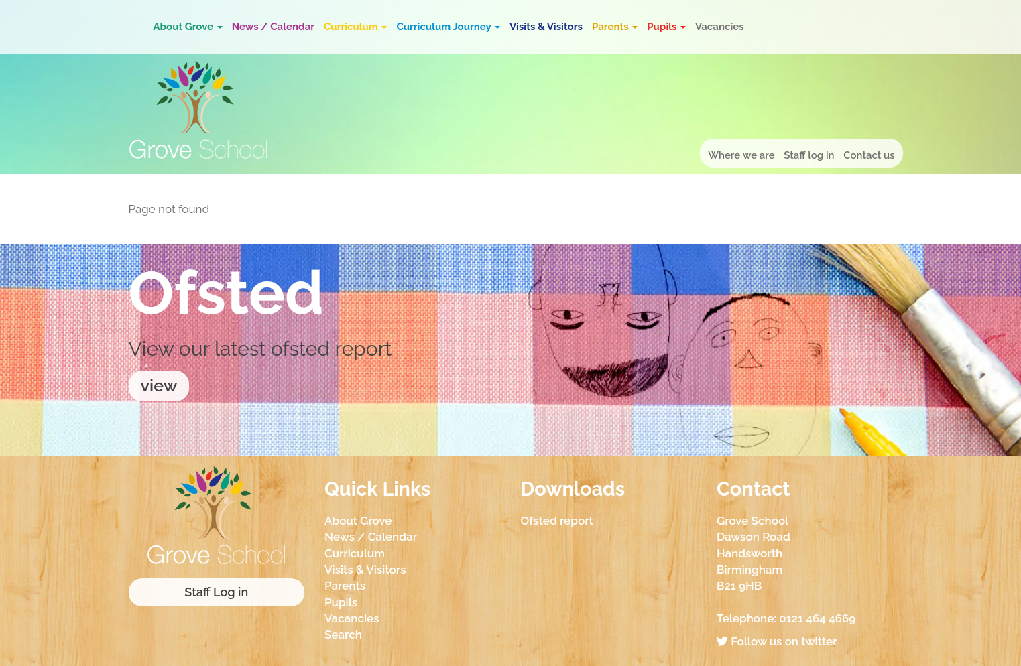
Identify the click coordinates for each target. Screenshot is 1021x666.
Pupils (666, 27)
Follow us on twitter (777, 641)
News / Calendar (273, 27)
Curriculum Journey (448, 27)
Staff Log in (216, 592)
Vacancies (719, 27)
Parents (615, 27)
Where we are (741, 155)
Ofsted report (557, 520)
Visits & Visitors (546, 27)
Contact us (868, 155)
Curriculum (355, 27)
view (159, 385)
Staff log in (809, 155)
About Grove (188, 27)
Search (343, 634)
